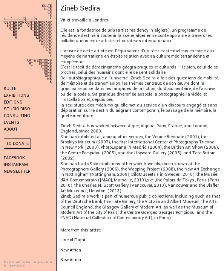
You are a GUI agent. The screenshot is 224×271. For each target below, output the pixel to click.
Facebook (14, 158)
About (11, 129)
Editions (13, 102)
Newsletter (17, 171)
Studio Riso (17, 109)
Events (12, 122)
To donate (17, 143)
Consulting (17, 116)
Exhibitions (16, 95)
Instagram (16, 164)
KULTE (10, 88)
